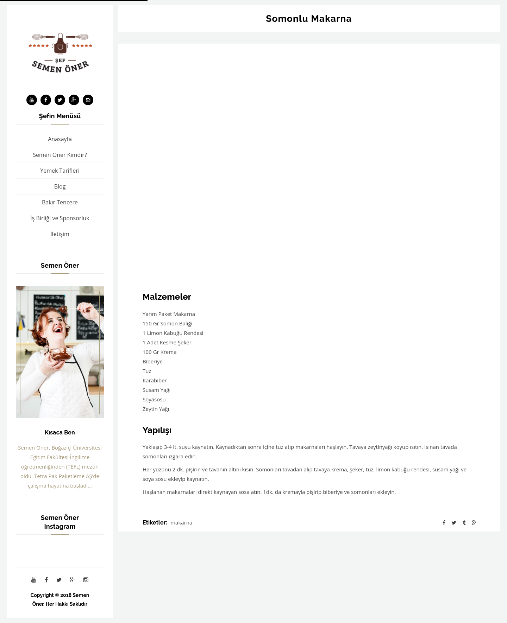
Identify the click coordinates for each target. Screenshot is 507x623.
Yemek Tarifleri (60, 170)
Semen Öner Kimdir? (60, 155)
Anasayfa (60, 139)
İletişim (59, 234)
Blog (60, 186)
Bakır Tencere (60, 202)
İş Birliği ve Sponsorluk (59, 218)
